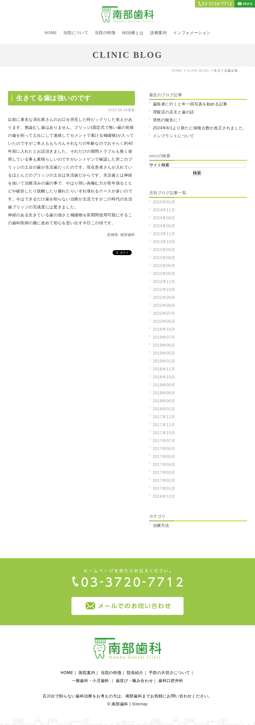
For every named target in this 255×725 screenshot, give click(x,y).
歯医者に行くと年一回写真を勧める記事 (190, 104)
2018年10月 (164, 377)
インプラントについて (173, 136)
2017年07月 (164, 441)
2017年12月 (164, 417)
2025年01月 (164, 202)
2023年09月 (164, 250)
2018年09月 (164, 385)
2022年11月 (164, 281)
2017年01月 (164, 488)
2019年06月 (164, 345)
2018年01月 (164, 409)
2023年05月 (164, 274)
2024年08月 (164, 218)
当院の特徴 (105, 33)
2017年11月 (164, 425)
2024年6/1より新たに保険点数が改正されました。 (200, 128)
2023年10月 (164, 242)
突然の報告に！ (167, 120)
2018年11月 (164, 369)
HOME (51, 33)
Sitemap (140, 697)
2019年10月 (164, 329)
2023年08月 (164, 258)
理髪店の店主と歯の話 (173, 112)
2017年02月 (164, 480)
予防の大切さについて (169, 666)
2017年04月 (164, 464)
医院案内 (87, 666)
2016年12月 (164, 496)
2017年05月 (164, 456)
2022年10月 (164, 289)
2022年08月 (164, 305)
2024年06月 (164, 226)
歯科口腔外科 (170, 674)
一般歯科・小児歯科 (91, 674)
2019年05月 (164, 353)
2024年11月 (164, 210)
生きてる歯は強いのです (53, 98)
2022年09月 (164, 297)
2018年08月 (164, 393)
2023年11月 (164, 234)
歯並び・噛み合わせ (134, 674)
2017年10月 (164, 433)
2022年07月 (164, 313)
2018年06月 (164, 401)
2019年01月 (164, 361)
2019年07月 (164, 337)
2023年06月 (164, 266)
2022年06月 (164, 321)
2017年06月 (164, 449)
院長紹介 (135, 666)
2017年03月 (164, 472)
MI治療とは (132, 33)
